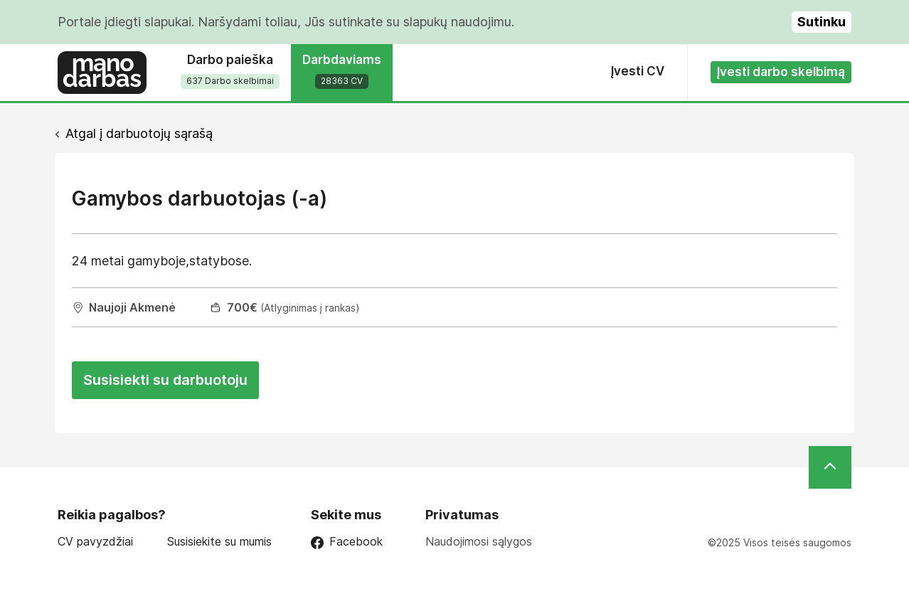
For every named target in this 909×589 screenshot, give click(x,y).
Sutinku (821, 21)
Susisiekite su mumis (219, 541)
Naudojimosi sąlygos (478, 541)
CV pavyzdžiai (95, 541)
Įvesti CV (637, 71)
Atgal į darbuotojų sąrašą (139, 133)
